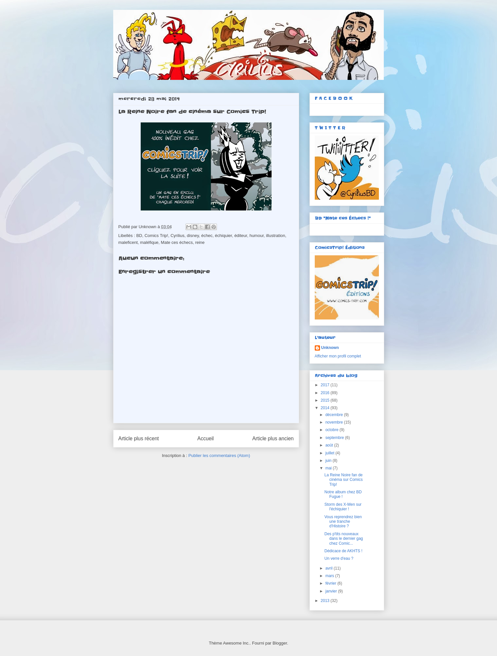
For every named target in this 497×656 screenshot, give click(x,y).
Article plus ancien (273, 438)
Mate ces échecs (177, 242)
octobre (332, 430)
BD (139, 235)
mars (330, 576)
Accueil (205, 438)
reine (199, 242)
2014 (325, 408)
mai (329, 468)
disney (193, 235)
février (331, 583)
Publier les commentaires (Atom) (219, 455)
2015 (325, 400)
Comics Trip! (156, 235)
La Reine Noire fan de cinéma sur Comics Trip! (343, 480)
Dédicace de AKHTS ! (343, 551)
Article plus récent (138, 438)
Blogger (280, 643)
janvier (331, 591)
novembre (334, 422)
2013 (325, 600)
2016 (325, 393)
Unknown (330, 347)
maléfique (149, 242)
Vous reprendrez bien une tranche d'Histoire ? (343, 522)
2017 (325, 385)
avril (329, 568)
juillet (330, 453)
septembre (335, 437)
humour (256, 235)
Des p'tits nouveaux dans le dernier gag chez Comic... (343, 539)
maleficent (128, 242)
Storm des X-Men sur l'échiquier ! (342, 506)
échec (207, 235)
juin (328, 460)
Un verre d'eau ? (338, 558)
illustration (275, 235)
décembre (334, 414)
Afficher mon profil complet (338, 356)
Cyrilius (177, 235)
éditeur (240, 235)
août (329, 445)
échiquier (223, 235)
